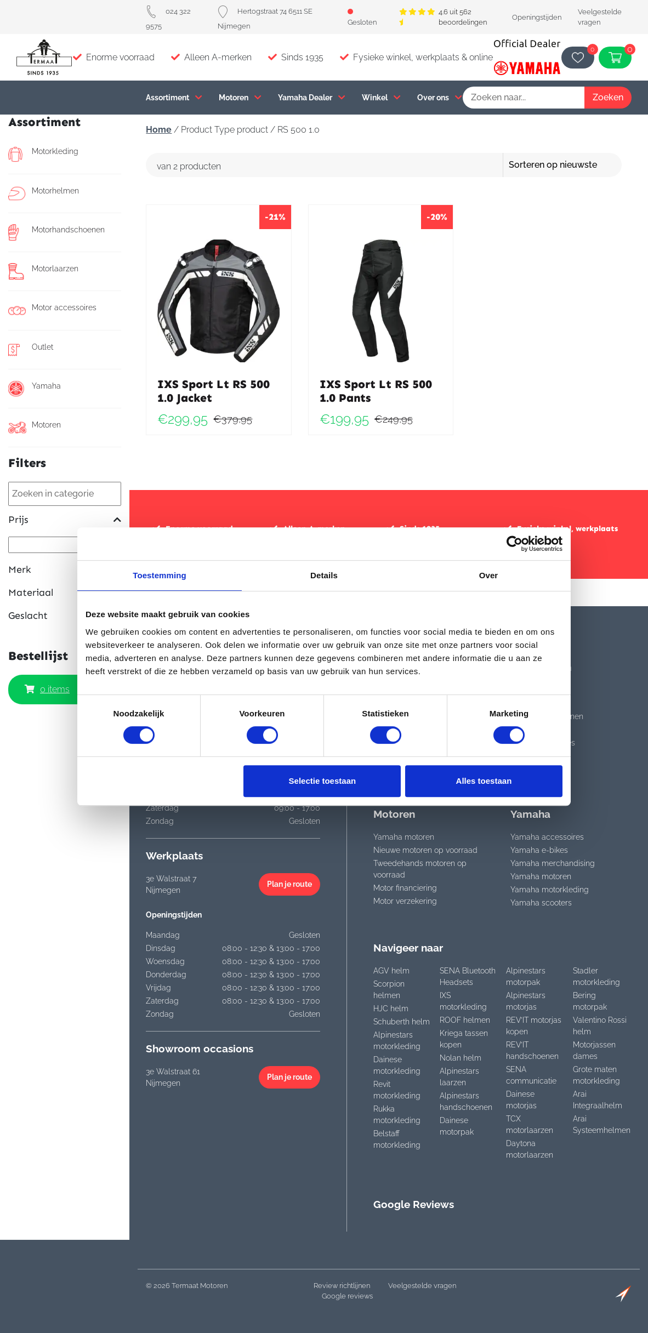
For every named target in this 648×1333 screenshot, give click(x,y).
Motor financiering (405, 888)
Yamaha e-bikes (539, 850)
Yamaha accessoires (547, 837)
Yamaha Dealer (311, 97)
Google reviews (347, 1296)
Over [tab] (488, 575)
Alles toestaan (484, 780)
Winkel (381, 97)
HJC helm (390, 1008)
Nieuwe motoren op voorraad (425, 850)
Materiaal (64, 593)
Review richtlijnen (342, 1285)
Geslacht (64, 616)
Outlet (30, 349)
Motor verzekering (405, 901)
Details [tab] (324, 575)
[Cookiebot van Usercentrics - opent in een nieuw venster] (514, 544)
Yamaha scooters (541, 902)
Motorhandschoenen (56, 232)
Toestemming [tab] (159, 575)
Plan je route (289, 884)
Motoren (240, 97)
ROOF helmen (465, 1020)
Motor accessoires (52, 310)
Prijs (64, 520)
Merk (64, 570)
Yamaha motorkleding (549, 889)
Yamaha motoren (403, 837)
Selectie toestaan (322, 780)
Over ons (439, 97)
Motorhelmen (43, 193)
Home (159, 129)
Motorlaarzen (43, 271)
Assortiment (174, 97)
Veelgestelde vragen (422, 1285)
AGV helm (391, 970)
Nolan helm (460, 1057)
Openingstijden (536, 17)
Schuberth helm (401, 1021)
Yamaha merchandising (552, 863)
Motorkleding (43, 154)
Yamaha (34, 388)
